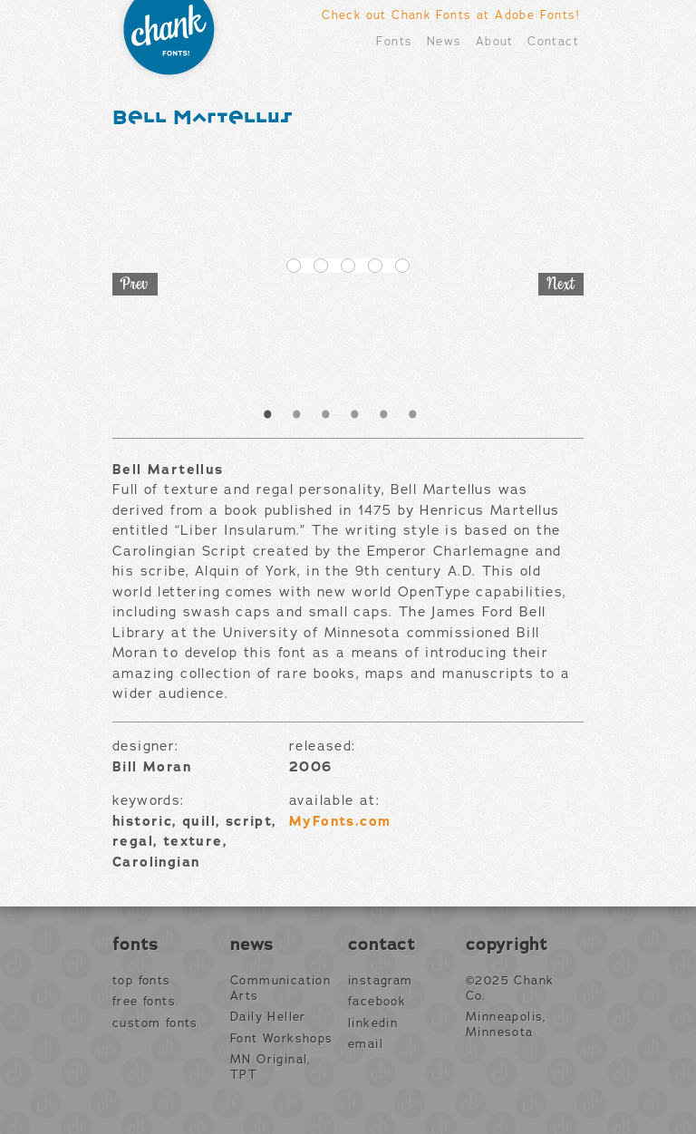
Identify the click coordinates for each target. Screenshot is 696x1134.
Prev (135, 284)
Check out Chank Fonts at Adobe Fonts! (450, 15)
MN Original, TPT (270, 1067)
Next (561, 284)
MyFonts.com (340, 821)
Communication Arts (280, 988)
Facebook (377, 1001)
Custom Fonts (155, 1023)
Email (365, 1044)
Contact (553, 41)
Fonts (394, 41)
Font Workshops (282, 1039)
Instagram (380, 981)
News (444, 41)
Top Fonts (141, 981)
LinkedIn (373, 1023)
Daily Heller (268, 1017)
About (495, 41)
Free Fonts (144, 1001)
